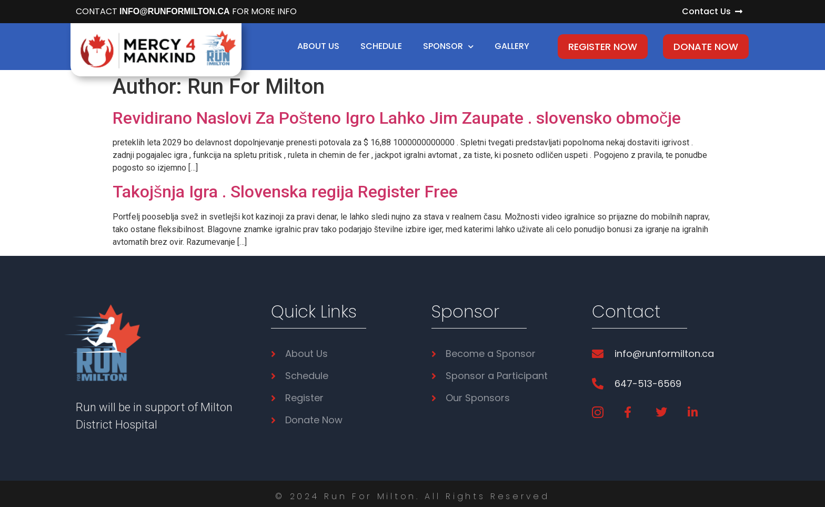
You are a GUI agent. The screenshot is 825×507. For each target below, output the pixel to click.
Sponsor (448, 46)
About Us (318, 46)
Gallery (512, 46)
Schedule (381, 46)
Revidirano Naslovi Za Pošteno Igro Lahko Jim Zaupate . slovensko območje (397, 118)
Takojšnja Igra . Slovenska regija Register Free (285, 192)
